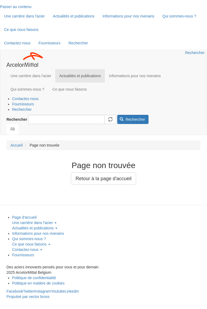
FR (13, 129)
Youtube (58, 291)
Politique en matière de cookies (38, 283)
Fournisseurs (49, 43)
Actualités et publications (73, 16)
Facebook (14, 291)
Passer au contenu (16, 7)
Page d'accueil (24, 217)
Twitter (28, 291)
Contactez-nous (17, 43)
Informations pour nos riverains (128, 16)
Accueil (17, 145)
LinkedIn (72, 291)
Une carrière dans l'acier (24, 16)
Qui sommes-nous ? (179, 16)
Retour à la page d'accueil (103, 178)
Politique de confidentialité (34, 278)
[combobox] (12, 129)
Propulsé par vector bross (28, 296)
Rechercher (78, 43)
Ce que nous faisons (21, 29)
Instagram (42, 291)
